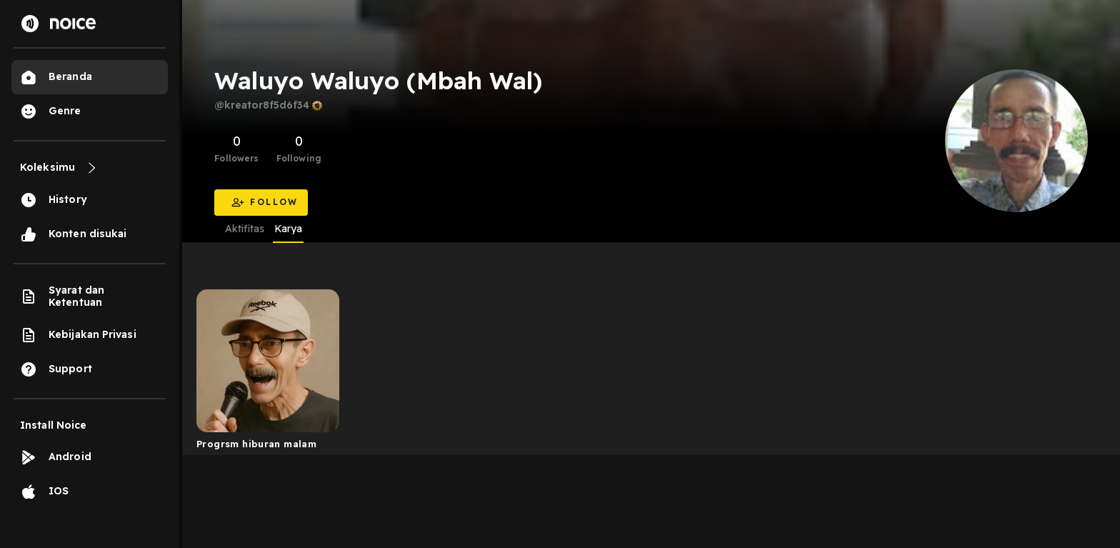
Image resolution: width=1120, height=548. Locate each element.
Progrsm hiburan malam (256, 443)
